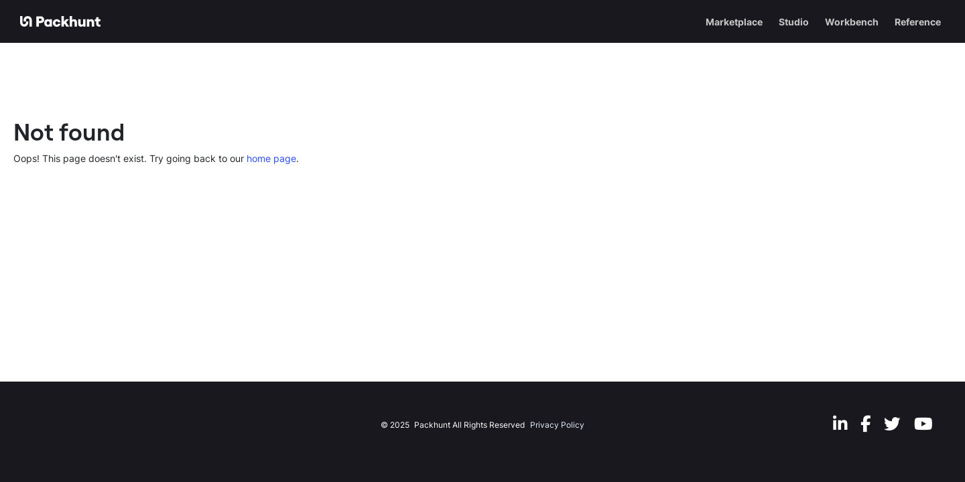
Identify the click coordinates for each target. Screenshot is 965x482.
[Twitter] (892, 423)
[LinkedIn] (840, 423)
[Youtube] (923, 423)
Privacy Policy (557, 425)
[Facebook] (865, 423)
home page (271, 158)
